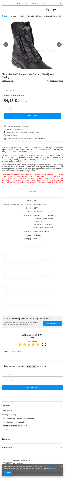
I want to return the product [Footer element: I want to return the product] (13, 422)
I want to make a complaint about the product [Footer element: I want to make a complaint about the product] (20, 418)
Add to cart (32, 116)
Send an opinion (32, 387)
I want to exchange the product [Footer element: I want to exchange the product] (14, 426)
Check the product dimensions (14, 95)
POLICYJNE (22, 16)
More (46, 204)
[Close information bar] (60, 3)
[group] (32, 50)
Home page (13, 16)
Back (4, 16)
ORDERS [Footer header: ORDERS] (6, 405)
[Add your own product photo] (41, 366)
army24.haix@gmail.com (21, 460)
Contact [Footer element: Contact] (5, 430)
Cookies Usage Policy (52, 466)
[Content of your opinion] (32, 354)
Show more (32, 192)
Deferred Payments (13, 138)
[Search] (48, 10)
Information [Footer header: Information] (7, 447)
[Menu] (61, 10)
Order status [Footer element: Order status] (7, 411)
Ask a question (52, 323)
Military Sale (38, 211)
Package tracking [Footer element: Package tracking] (9, 415)
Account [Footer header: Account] (6, 439)
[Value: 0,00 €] (54, 10)
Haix (35, 201)
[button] (5, 44)
